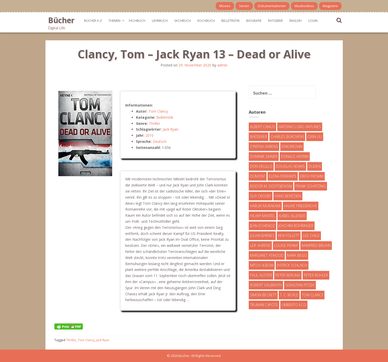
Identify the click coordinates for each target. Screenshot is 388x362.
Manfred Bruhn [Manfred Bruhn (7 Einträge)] (316, 245)
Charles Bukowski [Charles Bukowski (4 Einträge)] (287, 136)
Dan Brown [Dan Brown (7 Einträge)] (292, 146)
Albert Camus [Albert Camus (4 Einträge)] (262, 126)
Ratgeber (275, 21)
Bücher (61, 20)
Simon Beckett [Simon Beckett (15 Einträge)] (263, 294)
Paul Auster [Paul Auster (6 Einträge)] (261, 275)
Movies (224, 6)
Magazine (330, 6)
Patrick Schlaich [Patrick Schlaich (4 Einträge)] (292, 265)
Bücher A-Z (93, 21)
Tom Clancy (158, 111)
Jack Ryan (170, 129)
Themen (114, 21)
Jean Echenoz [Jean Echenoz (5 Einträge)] (262, 225)
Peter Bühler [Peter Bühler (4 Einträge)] (316, 275)
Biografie (253, 21)
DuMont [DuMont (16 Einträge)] (257, 176)
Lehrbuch (160, 21)
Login (313, 21)
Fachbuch (137, 21)
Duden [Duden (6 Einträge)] (314, 166)
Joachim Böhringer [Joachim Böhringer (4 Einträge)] (295, 225)
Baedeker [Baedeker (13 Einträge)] (258, 136)
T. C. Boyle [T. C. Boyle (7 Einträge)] (289, 294)
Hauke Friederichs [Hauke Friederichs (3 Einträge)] (300, 205)
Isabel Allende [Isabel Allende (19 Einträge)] (292, 215)
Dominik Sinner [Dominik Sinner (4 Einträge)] (263, 156)
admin (222, 65)
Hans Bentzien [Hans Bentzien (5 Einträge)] (288, 196)
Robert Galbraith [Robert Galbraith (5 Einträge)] (266, 285)
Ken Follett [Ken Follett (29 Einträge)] (288, 235)
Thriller (154, 123)
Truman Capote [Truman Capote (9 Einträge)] (264, 304)
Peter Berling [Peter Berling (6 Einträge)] (287, 275)
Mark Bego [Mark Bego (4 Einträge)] (297, 255)
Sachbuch (182, 21)
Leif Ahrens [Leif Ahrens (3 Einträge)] (260, 245)
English (295, 21)
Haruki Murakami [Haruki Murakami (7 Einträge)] (265, 205)
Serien (244, 6)
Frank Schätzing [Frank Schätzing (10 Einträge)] (311, 186)
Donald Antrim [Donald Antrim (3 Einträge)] (294, 156)
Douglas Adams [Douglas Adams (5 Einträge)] (290, 166)
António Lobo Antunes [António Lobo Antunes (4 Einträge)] (299, 126)
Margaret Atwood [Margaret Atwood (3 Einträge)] (267, 255)
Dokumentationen (272, 6)
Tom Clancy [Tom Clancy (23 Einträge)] (312, 294)
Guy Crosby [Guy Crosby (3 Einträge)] (260, 196)
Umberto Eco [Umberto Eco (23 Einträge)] (294, 304)
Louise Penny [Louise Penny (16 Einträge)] (286, 245)
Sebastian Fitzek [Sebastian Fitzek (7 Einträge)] (300, 285)
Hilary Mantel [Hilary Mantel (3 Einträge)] (262, 215)
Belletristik (230, 21)
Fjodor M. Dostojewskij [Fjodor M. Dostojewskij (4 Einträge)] (271, 186)
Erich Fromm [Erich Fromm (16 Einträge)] (311, 176)
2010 (149, 135)
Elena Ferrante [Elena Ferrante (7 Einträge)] (283, 176)
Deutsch (159, 141)
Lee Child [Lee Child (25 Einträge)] (311, 235)
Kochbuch (206, 21)
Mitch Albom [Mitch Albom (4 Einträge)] (261, 265)
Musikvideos (304, 6)
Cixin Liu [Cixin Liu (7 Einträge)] (314, 136)
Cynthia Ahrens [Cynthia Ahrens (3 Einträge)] (264, 146)
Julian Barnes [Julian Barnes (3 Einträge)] (262, 235)
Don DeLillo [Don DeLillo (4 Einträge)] (261, 166)
